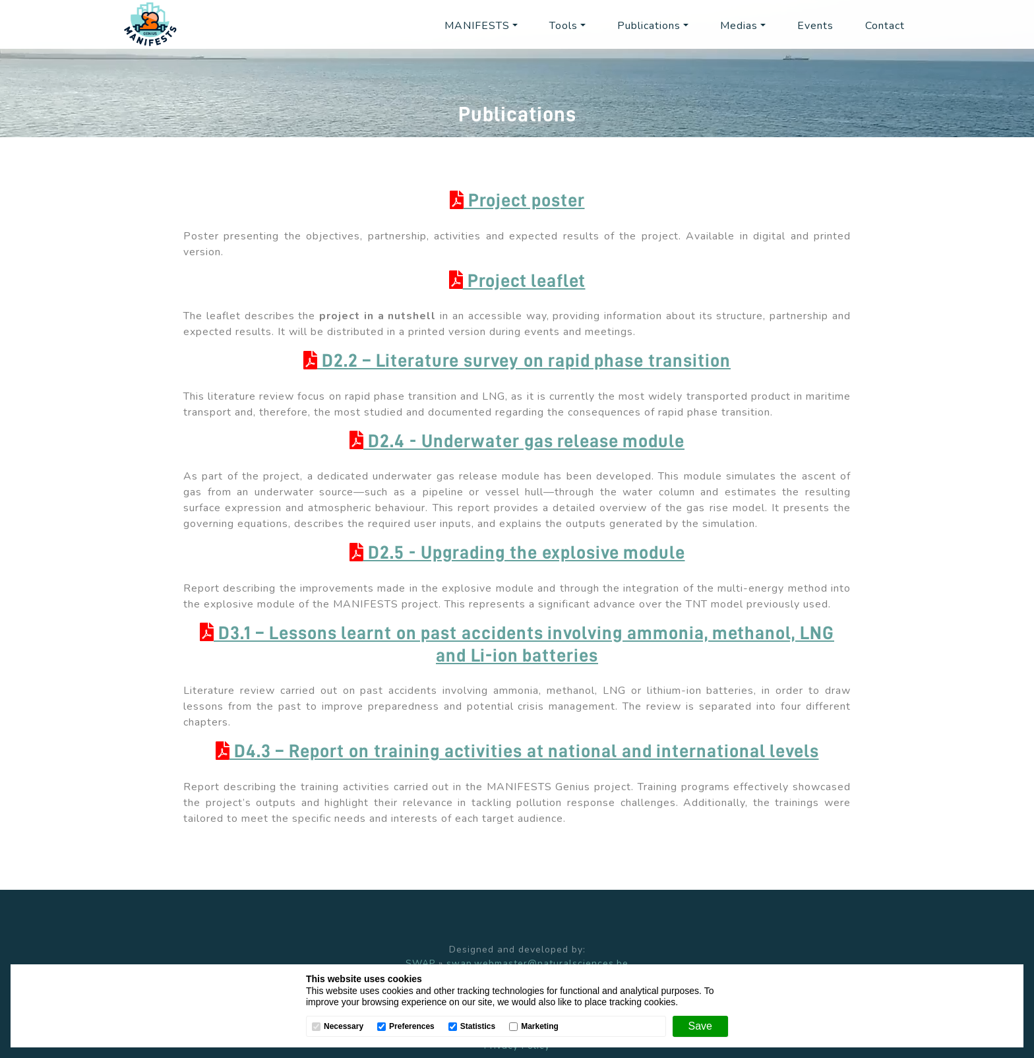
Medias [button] (739, 25)
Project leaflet (517, 281)
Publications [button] (649, 25)
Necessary (343, 1026)
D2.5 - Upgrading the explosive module (517, 553)
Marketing (540, 1026)
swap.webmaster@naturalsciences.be (537, 963)
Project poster (517, 200)
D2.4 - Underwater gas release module (517, 441)
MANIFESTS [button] (477, 25)
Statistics (477, 1026)
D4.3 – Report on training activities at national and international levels (517, 751)
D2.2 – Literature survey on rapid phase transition (517, 361)
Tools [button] (563, 25)
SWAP (420, 963)
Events (815, 25)
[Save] (700, 1026)
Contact (885, 25)
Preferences (412, 1026)
